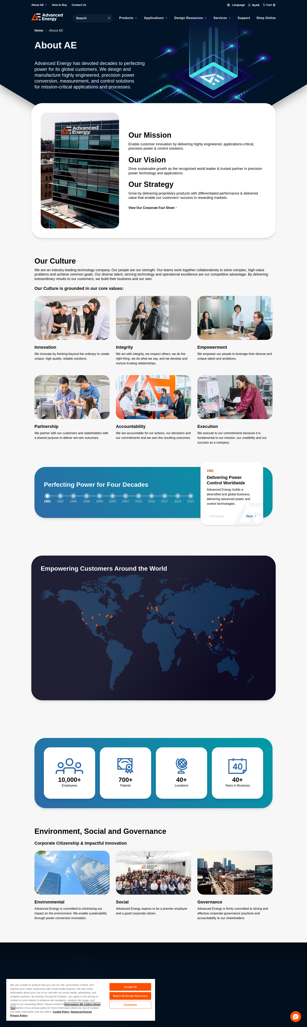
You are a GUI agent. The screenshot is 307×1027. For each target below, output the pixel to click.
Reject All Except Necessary (130, 996)
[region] (80, 1000)
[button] (295, 1016)
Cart (269, 4)
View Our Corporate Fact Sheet (153, 207)
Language (236, 4)
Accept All (130, 986)
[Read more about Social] (153, 885)
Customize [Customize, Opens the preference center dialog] (130, 1006)
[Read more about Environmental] (72, 887)
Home (39, 30)
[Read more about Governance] (235, 887)
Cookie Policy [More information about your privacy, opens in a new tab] (61, 1011)
